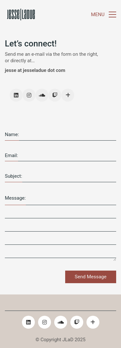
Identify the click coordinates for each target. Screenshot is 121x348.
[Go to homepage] (21, 14)
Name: (12, 134)
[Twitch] (54, 95)
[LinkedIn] (16, 95)
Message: (15, 198)
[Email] (67, 95)
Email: (11, 155)
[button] (103, 14)
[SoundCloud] (41, 95)
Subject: (13, 176)
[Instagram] (29, 95)
